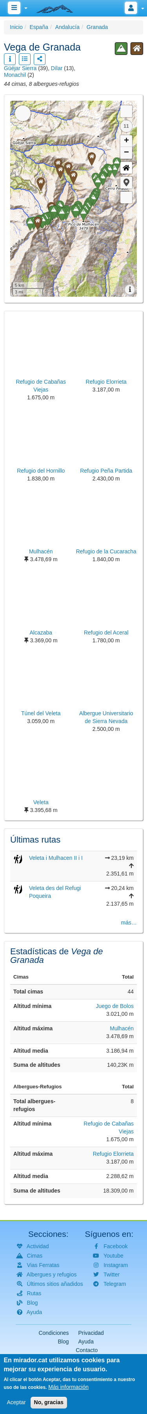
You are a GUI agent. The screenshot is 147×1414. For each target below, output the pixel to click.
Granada (97, 27)
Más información (68, 1387)
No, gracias (49, 1402)
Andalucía (67, 27)
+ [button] (126, 141)
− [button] (126, 153)
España (38, 27)
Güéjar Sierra (20, 68)
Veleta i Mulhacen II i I (56, 858)
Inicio (16, 27)
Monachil (15, 75)
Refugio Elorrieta (113, 1154)
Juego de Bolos (115, 1006)
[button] (126, 183)
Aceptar (16, 1402)
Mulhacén (122, 1028)
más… (129, 922)
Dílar (57, 68)
